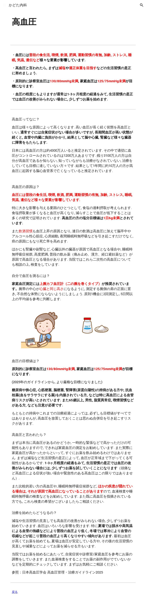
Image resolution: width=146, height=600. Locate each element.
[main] (51, 22)
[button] (4, 5)
